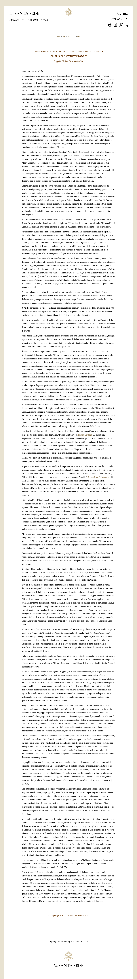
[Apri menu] (125, 13)
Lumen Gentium (85, 435)
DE (58, 36)
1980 (45, 20)
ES (64, 36)
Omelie (37, 20)
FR (69, 36)
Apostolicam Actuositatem (99, 477)
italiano (117, 20)
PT (78, 36)
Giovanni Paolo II (20, 20)
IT (74, 36)
